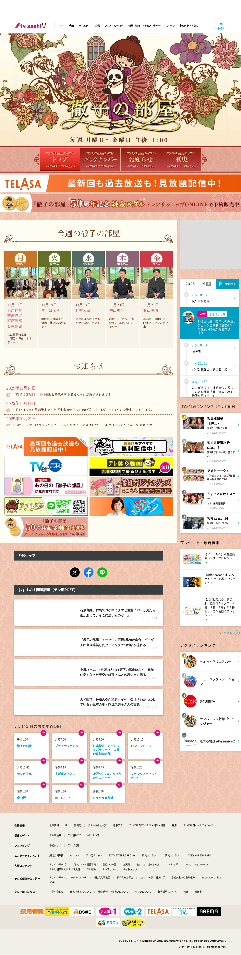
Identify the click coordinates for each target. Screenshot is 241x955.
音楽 (97, 25)
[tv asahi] (31, 25)
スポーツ (170, 25)
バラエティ (84, 25)
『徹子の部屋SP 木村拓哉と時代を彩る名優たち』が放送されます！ (62, 394)
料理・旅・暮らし (189, 25)
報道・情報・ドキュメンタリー (144, 25)
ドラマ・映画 (67, 25)
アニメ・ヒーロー (114, 25)
